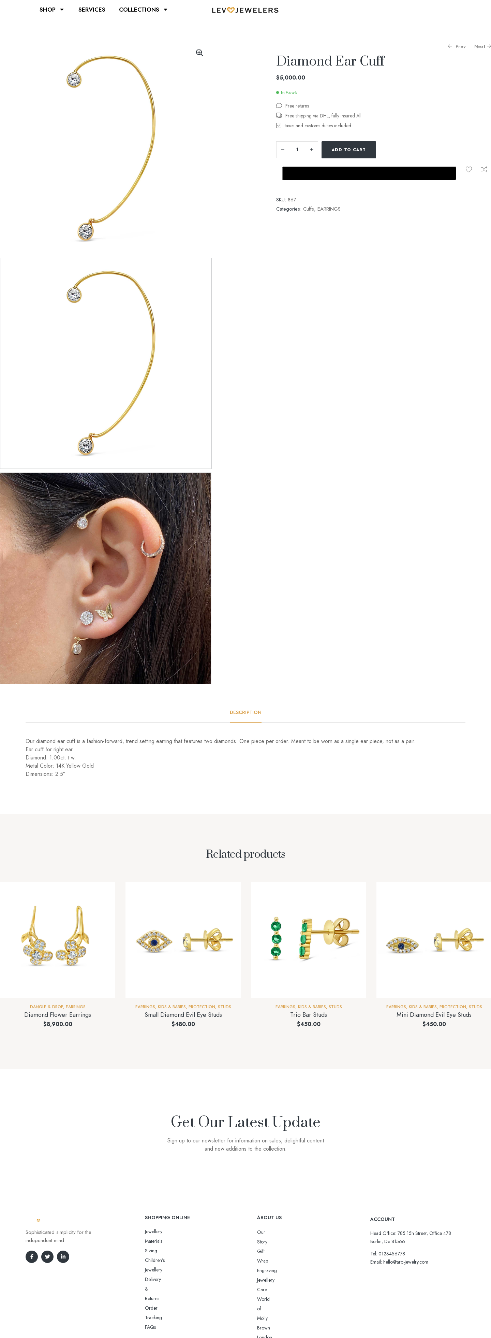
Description (246, 712)
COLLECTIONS (143, 9)
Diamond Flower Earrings (57, 1014)
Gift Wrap (267, 1241)
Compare (484, 169)
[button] (199, 52)
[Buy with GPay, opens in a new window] (369, 173)
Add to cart (349, 150)
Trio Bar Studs (308, 1014)
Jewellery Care (271, 1260)
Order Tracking (160, 1260)
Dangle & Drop (46, 1007)
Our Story (267, 1232)
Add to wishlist (469, 169)
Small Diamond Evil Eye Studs (183, 1014)
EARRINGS (329, 209)
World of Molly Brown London (287, 1270)
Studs (224, 1007)
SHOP (52, 9)
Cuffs (308, 209)
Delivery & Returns (163, 1250)
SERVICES (91, 9)
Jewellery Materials (163, 1231)
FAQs (150, 1269)
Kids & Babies (172, 1007)
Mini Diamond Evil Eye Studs (434, 1014)
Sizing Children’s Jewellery (171, 1241)
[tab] (246, 712)
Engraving (267, 1251)
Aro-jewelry (242, 1320)
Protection (202, 1007)
